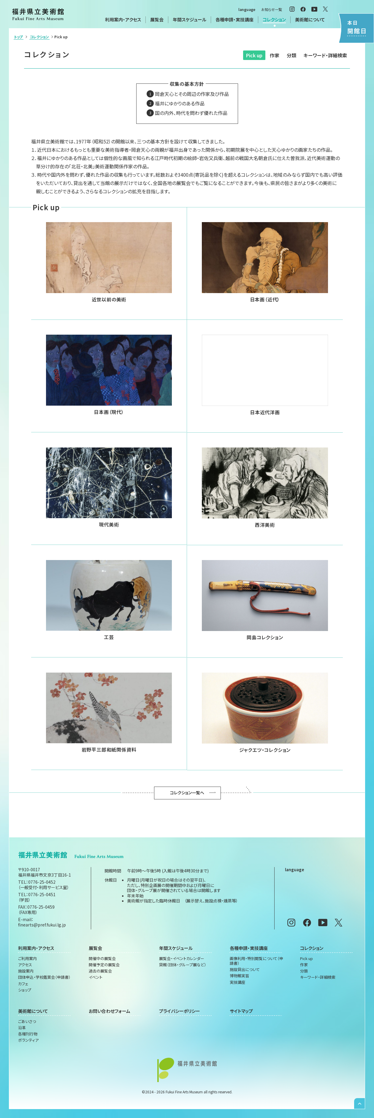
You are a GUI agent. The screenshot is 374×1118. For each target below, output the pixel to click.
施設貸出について (245, 969)
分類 (291, 55)
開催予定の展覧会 (104, 964)
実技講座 (237, 982)
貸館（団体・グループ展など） (182, 964)
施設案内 (26, 971)
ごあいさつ (27, 1021)
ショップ (24, 990)
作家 (274, 55)
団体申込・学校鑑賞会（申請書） (44, 977)
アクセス (25, 964)
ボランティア (28, 1040)
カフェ (23, 983)
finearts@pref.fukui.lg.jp (42, 925)
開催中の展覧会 (102, 958)
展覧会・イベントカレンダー (181, 958)
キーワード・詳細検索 (325, 55)
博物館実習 (239, 975)
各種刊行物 (27, 1034)
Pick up (254, 55)
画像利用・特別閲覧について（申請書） (256, 961)
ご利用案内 (27, 958)
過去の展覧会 (100, 971)
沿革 (22, 1027)
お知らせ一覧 (271, 9)
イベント (95, 977)
